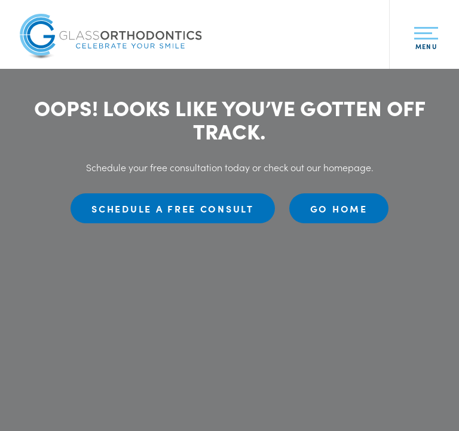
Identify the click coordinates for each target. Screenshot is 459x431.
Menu (425, 41)
